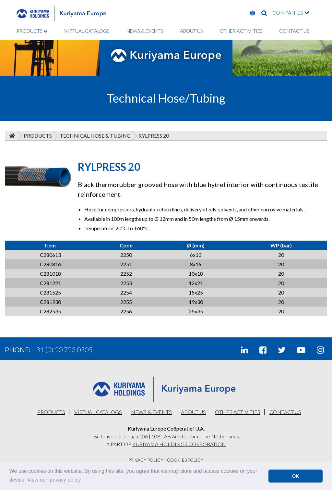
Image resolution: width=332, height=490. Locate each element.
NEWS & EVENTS (144, 31)
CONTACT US (294, 31)
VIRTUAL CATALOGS (87, 31)
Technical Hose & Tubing (95, 135)
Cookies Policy (185, 460)
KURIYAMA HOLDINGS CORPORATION (179, 444)
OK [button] (295, 476)
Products (38, 135)
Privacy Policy (145, 460)
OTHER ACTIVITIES (241, 31)
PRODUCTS (32, 31)
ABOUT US (191, 31)
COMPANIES (290, 12)
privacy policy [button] (65, 480)
